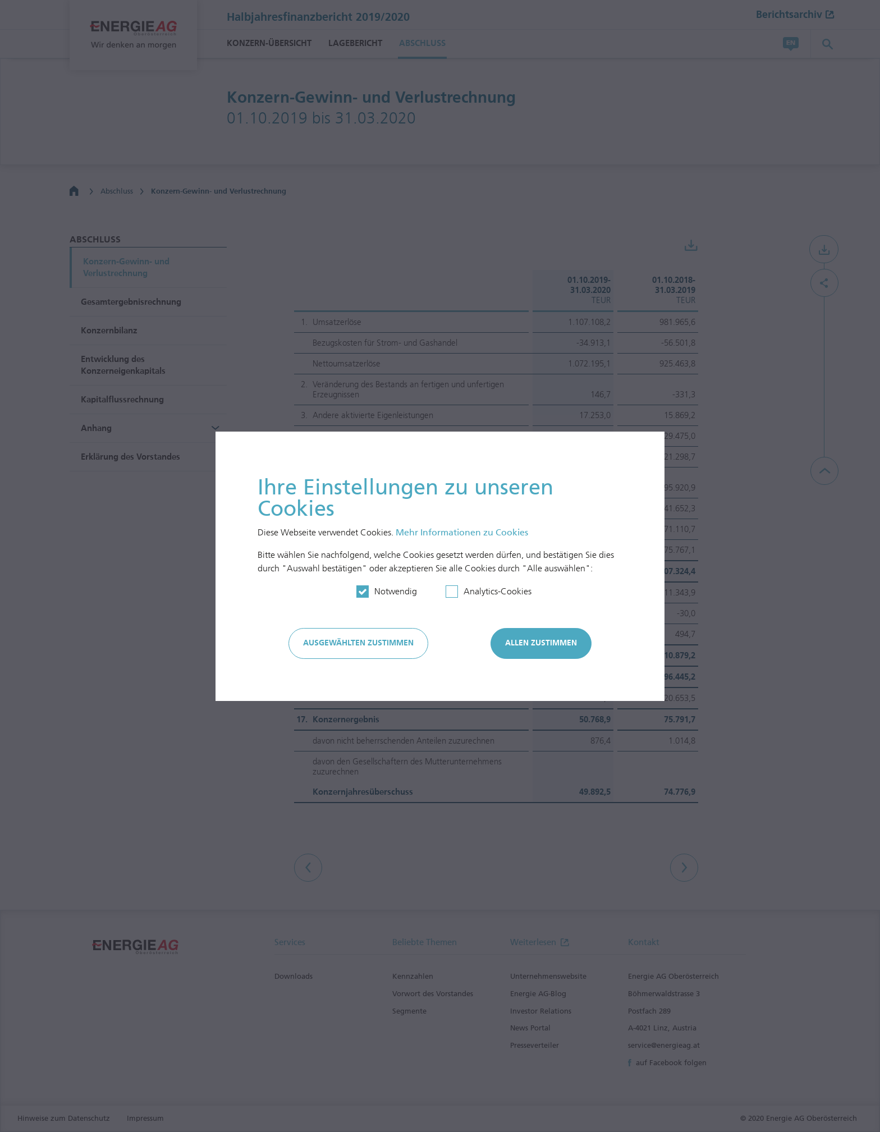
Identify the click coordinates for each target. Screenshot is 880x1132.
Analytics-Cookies (497, 591)
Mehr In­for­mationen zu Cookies (462, 532)
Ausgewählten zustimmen (358, 643)
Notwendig (395, 591)
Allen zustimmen (541, 643)
